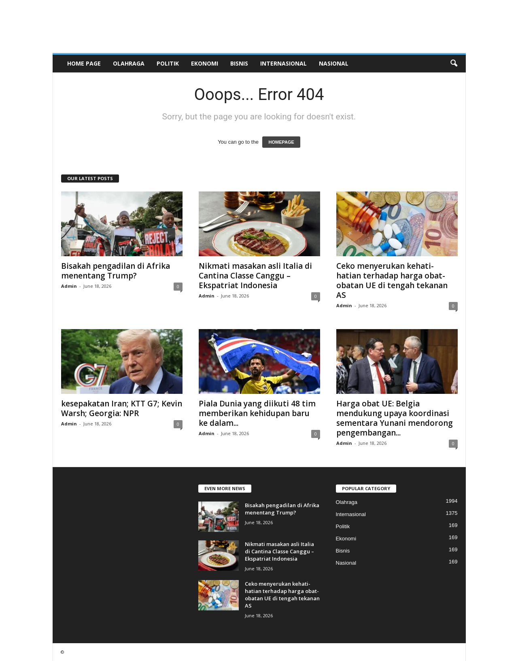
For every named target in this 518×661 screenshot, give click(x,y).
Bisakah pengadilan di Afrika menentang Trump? (115, 271)
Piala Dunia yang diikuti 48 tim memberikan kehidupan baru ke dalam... (257, 413)
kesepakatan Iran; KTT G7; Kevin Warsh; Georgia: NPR (121, 408)
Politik (168, 63)
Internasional (283, 63)
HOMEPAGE (281, 142)
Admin (69, 286)
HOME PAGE (84, 63)
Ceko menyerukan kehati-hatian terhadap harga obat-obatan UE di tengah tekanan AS (392, 280)
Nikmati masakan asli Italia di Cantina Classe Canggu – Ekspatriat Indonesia (255, 276)
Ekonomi (204, 63)
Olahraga (128, 63)
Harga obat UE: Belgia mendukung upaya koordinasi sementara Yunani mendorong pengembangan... (394, 418)
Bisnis (239, 63)
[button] (454, 63)
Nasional (333, 63)
